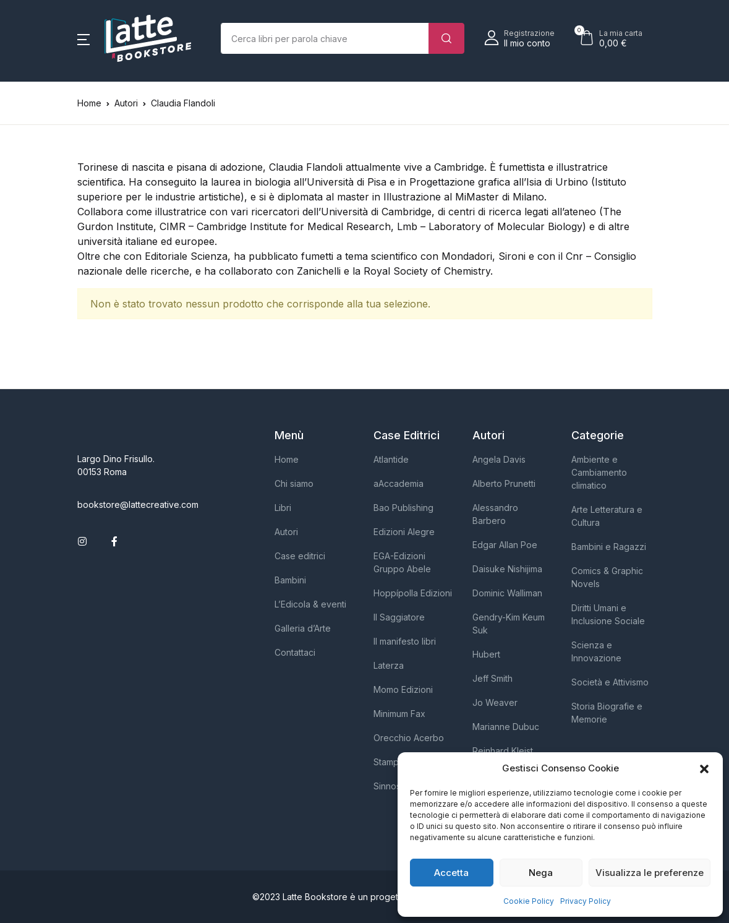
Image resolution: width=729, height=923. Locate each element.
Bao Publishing (403, 507)
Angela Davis (499, 459)
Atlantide (391, 459)
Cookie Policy (528, 901)
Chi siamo (294, 483)
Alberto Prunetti (503, 483)
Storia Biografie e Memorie (606, 712)
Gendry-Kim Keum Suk (508, 623)
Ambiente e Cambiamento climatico (599, 472)
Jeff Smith (492, 678)
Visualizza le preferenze (649, 872)
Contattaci (295, 652)
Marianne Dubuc (505, 726)
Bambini (290, 580)
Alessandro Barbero (495, 514)
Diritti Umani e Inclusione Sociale (608, 614)
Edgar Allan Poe (504, 544)
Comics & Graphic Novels (607, 577)
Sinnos (387, 786)
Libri (283, 507)
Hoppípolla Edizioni (412, 593)
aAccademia (398, 483)
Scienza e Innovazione (596, 651)
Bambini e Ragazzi (608, 546)
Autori (286, 531)
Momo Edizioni (403, 689)
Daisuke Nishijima (507, 569)
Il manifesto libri (404, 641)
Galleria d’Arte (303, 628)
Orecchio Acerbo (408, 737)
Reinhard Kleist (502, 750)
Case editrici (300, 556)
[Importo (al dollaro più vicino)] (325, 38)
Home (89, 103)
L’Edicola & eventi (310, 604)
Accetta (451, 872)
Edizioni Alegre (404, 531)
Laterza (388, 665)
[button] (704, 768)
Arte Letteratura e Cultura (606, 516)
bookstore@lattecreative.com (137, 504)
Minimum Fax (399, 713)
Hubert (486, 654)
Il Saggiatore (399, 617)
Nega (541, 872)
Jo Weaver (495, 702)
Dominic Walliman (507, 593)
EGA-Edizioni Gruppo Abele (402, 562)
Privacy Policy (585, 901)
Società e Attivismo (610, 682)
